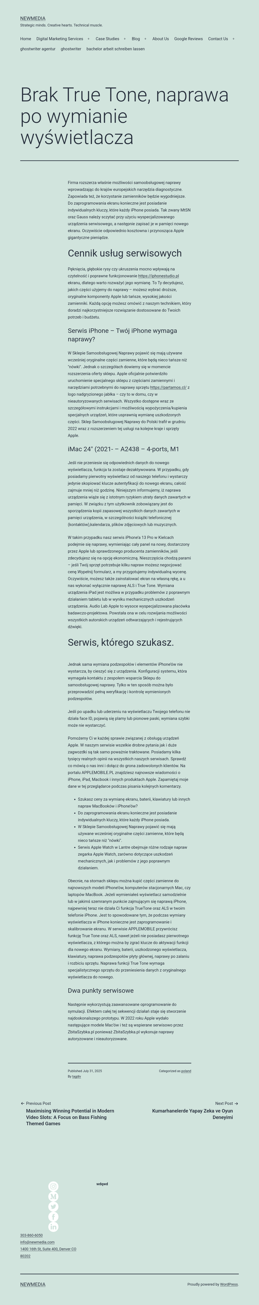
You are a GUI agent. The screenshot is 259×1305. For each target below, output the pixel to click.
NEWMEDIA (32, 18)
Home (25, 38)
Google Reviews (188, 38)
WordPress (229, 1284)
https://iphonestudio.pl (158, 275)
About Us (160, 38)
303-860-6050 (31, 1235)
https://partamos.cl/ (168, 387)
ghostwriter (71, 48)
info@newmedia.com (37, 1242)
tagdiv (76, 1076)
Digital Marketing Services (59, 38)
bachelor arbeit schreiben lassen (116, 48)
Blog (136, 38)
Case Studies (107, 38)
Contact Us (218, 38)
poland (186, 1071)
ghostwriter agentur (37, 48)
